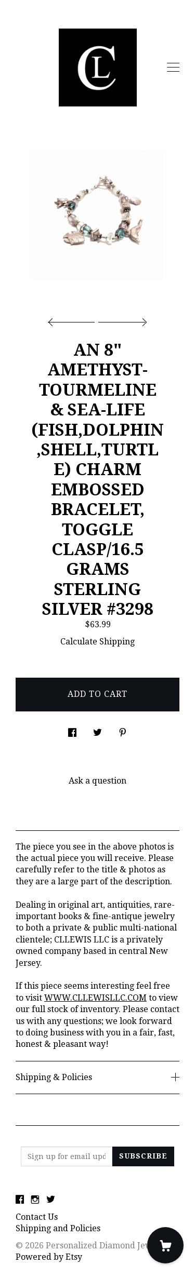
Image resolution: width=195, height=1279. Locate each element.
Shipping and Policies (58, 1228)
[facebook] (20, 1200)
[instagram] (35, 1200)
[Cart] (165, 1245)
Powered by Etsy (49, 1257)
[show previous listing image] (74, 319)
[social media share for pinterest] (123, 730)
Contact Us (37, 1217)
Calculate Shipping (97, 642)
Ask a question (97, 781)
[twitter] (50, 1200)
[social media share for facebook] (72, 730)
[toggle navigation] (173, 67)
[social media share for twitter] (97, 730)
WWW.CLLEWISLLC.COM (95, 998)
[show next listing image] (121, 319)
